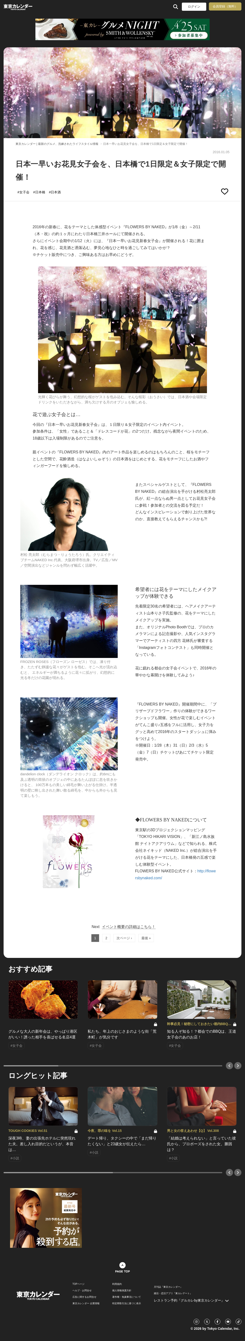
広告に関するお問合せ (84, 1297)
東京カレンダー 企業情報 (86, 1303)
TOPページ (78, 1284)
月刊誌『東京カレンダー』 (168, 1287)
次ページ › (124, 938)
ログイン (194, 6)
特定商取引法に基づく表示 (126, 1303)
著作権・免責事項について (126, 1297)
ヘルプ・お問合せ (82, 1290)
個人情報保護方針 (121, 1290)
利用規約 (117, 1284)
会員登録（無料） (225, 6)
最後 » (146, 938)
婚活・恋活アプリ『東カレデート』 (173, 1293)
